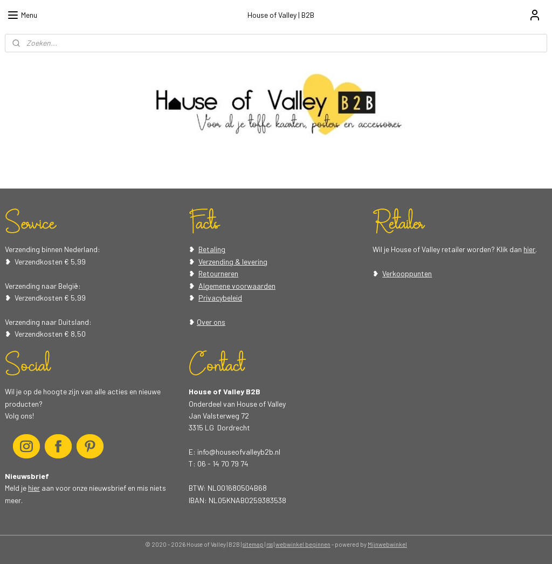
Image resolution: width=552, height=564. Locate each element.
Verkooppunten (407, 273)
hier (529, 249)
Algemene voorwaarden (236, 285)
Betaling (211, 249)
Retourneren (218, 273)
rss (269, 544)
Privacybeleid (220, 297)
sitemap (253, 544)
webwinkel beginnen (302, 544)
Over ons (211, 321)
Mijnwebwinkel (387, 544)
